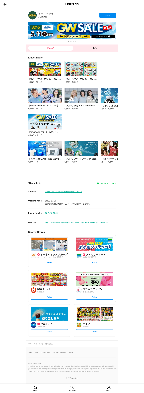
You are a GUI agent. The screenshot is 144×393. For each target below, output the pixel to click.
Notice (30, 352)
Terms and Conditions (59, 352)
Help (36, 352)
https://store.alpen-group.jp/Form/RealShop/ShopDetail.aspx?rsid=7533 (76, 222)
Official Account (107, 183)
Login (71, 352)
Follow (107, 16)
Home (35, 390)
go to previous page (5, 4)
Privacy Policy (45, 352)
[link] (32, 15)
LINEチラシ (72, 4)
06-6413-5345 (51, 213)
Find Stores (72, 390)
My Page (109, 390)
